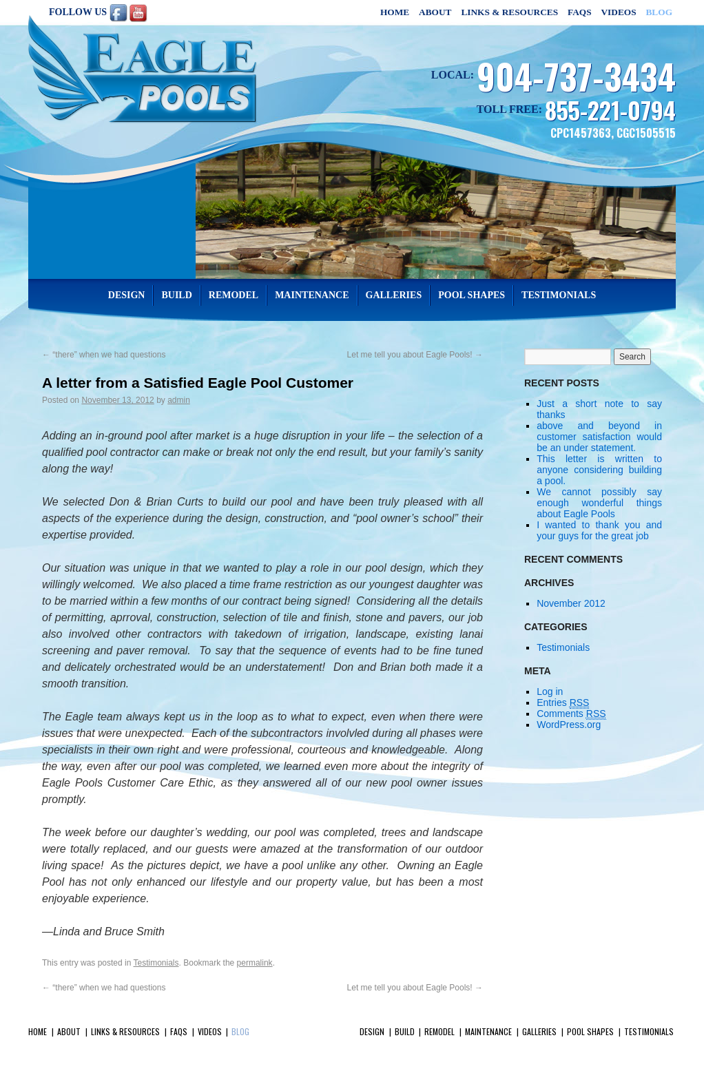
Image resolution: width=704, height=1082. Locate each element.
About (435, 12)
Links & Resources (509, 12)
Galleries (394, 295)
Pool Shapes (471, 295)
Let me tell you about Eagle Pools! (415, 355)
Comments (571, 714)
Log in (550, 691)
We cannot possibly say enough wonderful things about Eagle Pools (599, 502)
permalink (255, 963)
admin (178, 400)
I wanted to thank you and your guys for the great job (599, 530)
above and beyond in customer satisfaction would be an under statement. (599, 436)
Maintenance (312, 295)
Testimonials (558, 295)
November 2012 (571, 603)
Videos (618, 12)
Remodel (233, 295)
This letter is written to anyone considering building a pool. (599, 469)
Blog (658, 12)
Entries (563, 703)
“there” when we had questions (103, 355)
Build (176, 295)
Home (394, 12)
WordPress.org (569, 724)
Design (126, 295)
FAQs (580, 12)
